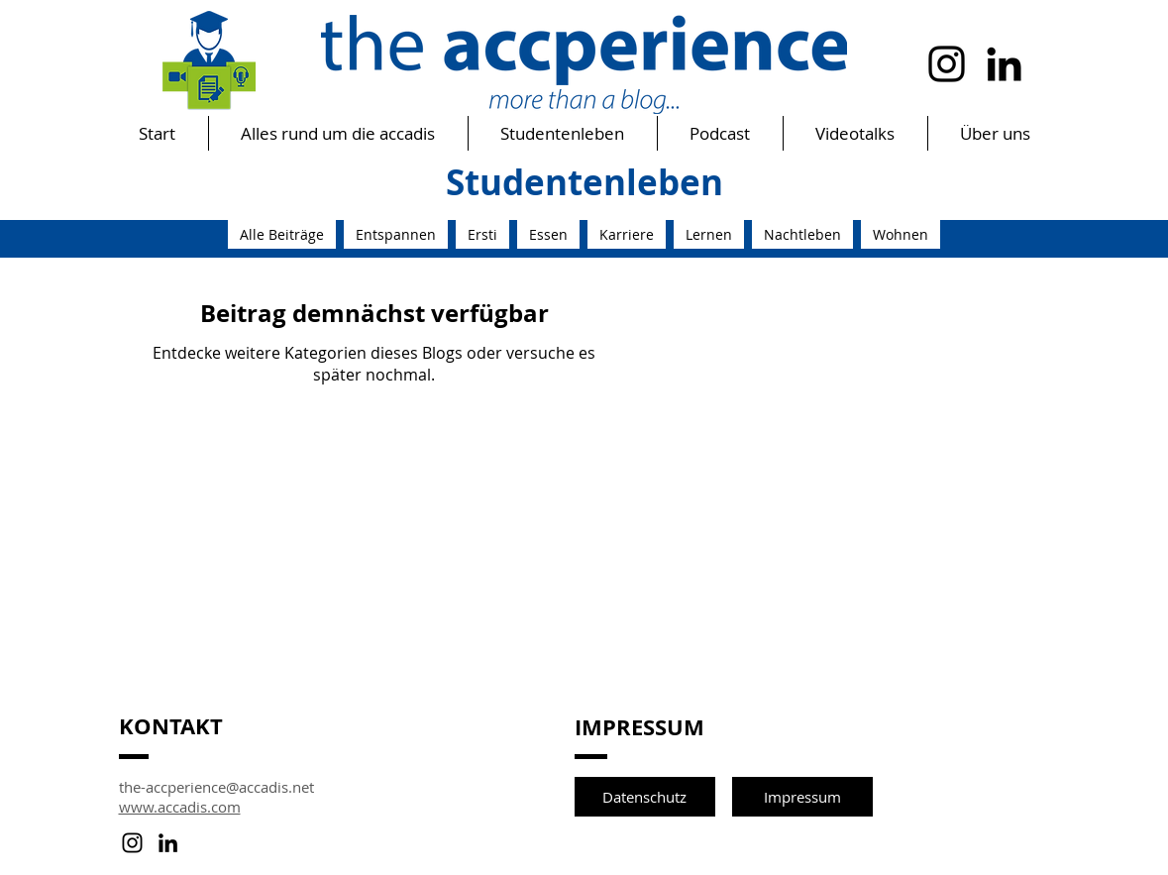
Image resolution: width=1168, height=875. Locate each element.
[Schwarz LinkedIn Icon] (1004, 64)
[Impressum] (802, 797)
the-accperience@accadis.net (216, 787)
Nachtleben (802, 234)
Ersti (482, 234)
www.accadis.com (180, 807)
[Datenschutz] (645, 797)
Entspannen (396, 234)
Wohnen (900, 234)
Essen (548, 234)
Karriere (626, 234)
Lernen (709, 234)
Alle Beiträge (282, 234)
